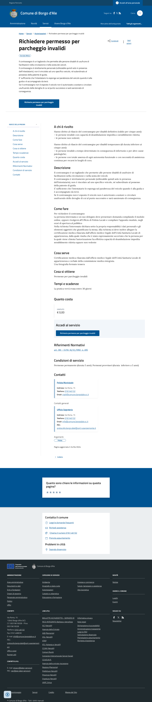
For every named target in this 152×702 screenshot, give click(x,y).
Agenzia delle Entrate (50, 629)
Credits (51, 692)
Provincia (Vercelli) (49, 674)
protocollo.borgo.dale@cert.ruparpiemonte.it (76, 428)
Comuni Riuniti (48, 652)
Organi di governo (14, 593)
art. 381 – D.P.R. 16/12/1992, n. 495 (71, 350)
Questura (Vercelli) (49, 678)
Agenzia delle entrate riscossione (55, 663)
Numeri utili (11, 654)
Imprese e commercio (85, 582)
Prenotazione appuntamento (88, 637)
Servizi (46, 23)
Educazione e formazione (52, 597)
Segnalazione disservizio (86, 634)
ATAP (44, 640)
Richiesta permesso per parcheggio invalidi (39, 103)
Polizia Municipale (65, 382)
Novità (34, 23)
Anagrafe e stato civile (51, 586)
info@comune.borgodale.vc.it (75, 421)
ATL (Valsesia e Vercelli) (51, 644)
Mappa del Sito (71, 692)
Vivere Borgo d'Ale (62, 23)
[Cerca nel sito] (139, 13)
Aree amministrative (15, 582)
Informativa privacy (85, 618)
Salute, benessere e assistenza (89, 586)
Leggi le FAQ (82, 631)
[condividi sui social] (113, 41)
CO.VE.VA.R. (46, 659)
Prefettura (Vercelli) (49, 671)
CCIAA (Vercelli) (48, 648)
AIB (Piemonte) (48, 633)
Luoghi (115, 598)
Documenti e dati (14, 586)
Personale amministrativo (17, 597)
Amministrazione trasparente (88, 628)
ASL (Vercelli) (47, 637)
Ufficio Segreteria (65, 409)
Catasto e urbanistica (50, 593)
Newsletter (117, 621)
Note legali (81, 621)
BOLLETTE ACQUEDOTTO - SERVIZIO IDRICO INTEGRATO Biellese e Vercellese (58, 620)
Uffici (9, 605)
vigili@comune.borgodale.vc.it (75, 394)
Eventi (115, 601)
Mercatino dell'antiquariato (111, 23)
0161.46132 (20, 629)
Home (21, 33)
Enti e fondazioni (13, 589)
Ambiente (46, 582)
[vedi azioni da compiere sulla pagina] (127, 42)
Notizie (115, 582)
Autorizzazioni (40, 33)
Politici (9, 601)
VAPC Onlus (47, 682)
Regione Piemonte (15, 3)
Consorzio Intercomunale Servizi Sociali (57, 655)
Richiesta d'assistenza (86, 640)
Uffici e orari (11, 650)
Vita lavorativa (83, 589)
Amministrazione (17, 23)
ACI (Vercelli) (47, 625)
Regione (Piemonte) (50, 667)
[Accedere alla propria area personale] (128, 3)
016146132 (70, 391)
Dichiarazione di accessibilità (88, 625)
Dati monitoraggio (14, 692)
